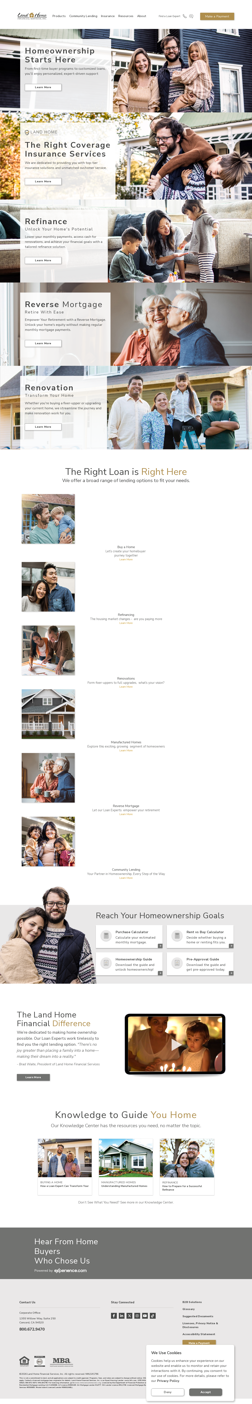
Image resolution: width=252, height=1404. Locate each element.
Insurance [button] (106, 18)
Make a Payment (217, 18)
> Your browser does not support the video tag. (174, 1048)
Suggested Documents (197, 1333)
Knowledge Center (159, 1207)
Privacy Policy (168, 1381)
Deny (169, 1392)
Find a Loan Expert (167, 18)
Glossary (188, 1326)
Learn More (43, 92)
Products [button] (58, 18)
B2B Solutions (192, 1319)
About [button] (139, 18)
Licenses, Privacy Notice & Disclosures (200, 1342)
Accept (211, 1392)
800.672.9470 (32, 1334)
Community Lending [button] (77, 18)
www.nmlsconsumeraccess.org (88, 1388)
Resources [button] (123, 18)
